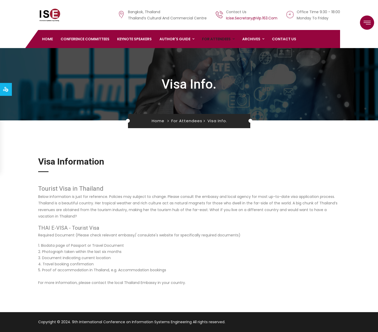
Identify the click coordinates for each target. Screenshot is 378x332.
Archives (251, 39)
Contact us (284, 39)
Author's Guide (174, 39)
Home (47, 39)
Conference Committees (85, 39)
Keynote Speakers (134, 39)
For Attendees (216, 39)
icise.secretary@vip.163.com (251, 18)
